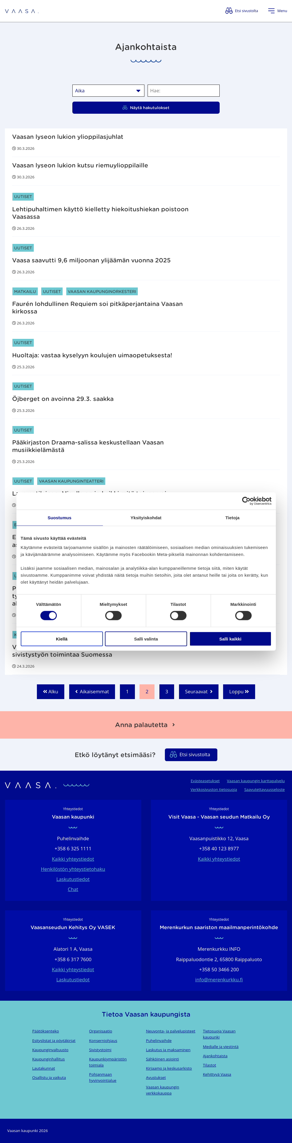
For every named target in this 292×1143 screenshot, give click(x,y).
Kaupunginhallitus (48, 1059)
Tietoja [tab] (232, 517)
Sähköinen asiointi (162, 1059)
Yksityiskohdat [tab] (146, 517)
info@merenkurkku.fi (219, 979)
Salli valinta (146, 638)
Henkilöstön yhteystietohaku (73, 869)
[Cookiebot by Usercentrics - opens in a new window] (246, 501)
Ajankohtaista (215, 1055)
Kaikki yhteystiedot (73, 859)
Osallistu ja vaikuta (49, 1077)
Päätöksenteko (45, 1031)
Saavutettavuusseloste (264, 789)
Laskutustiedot (73, 879)
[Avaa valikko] (277, 10)
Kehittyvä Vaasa (217, 1074)
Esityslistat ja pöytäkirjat (54, 1040)
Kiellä (61, 638)
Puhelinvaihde (159, 1040)
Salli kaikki (230, 638)
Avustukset (156, 1077)
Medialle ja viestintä (221, 1046)
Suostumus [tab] (59, 517)
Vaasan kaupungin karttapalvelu (256, 780)
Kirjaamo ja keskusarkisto (169, 1068)
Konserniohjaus (103, 1040)
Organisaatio (100, 1031)
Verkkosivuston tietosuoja (214, 789)
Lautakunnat (43, 1068)
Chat (73, 889)
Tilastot (209, 1065)
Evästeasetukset (205, 780)
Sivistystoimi (100, 1049)
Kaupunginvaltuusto (50, 1049)
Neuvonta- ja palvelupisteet (170, 1031)
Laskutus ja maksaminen (168, 1049)
